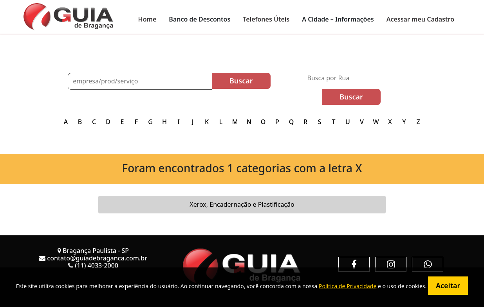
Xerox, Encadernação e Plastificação (242, 204)
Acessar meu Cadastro (420, 19)
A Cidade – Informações (338, 19)
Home (147, 19)
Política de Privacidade (347, 286)
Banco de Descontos (199, 19)
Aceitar (448, 285)
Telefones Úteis (266, 19)
